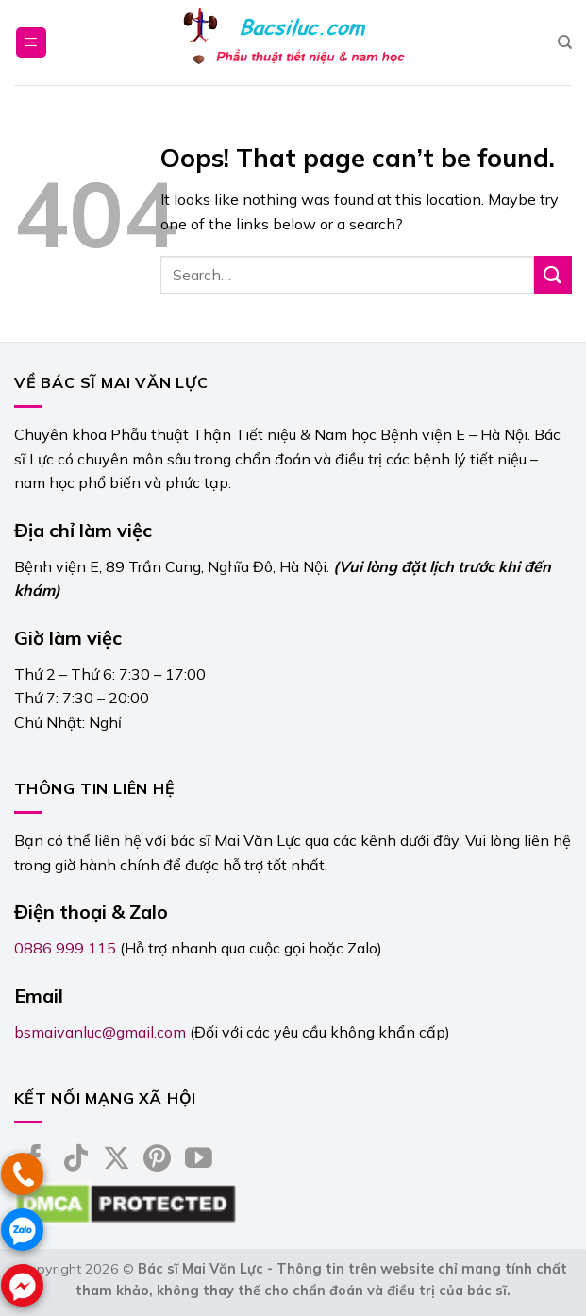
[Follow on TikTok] (76, 1160)
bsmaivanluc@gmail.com (100, 1031)
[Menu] (31, 43)
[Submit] (553, 274)
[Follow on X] (116, 1160)
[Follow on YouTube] (198, 1160)
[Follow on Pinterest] (157, 1160)
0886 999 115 (65, 947)
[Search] (565, 42)
